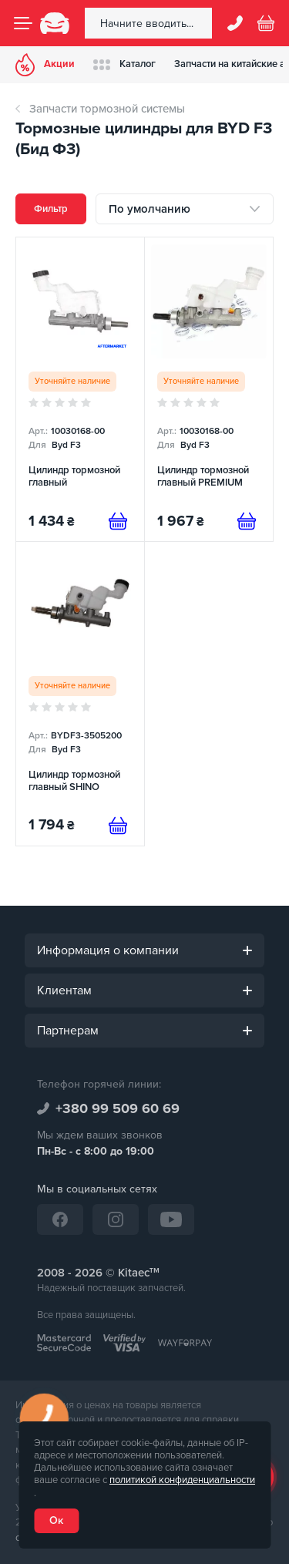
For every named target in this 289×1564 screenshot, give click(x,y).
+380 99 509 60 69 (117, 1108)
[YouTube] (171, 1219)
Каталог (124, 64)
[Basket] (266, 23)
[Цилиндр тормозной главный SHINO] (80, 694)
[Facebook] (60, 1219)
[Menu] (23, 23)
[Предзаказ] (118, 521)
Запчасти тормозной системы (107, 109)
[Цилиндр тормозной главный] (80, 389)
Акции (45, 64)
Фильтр (51, 209)
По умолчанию (149, 209)
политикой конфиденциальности (182, 1480)
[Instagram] (115, 1219)
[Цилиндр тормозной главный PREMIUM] (209, 389)
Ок (56, 1520)
